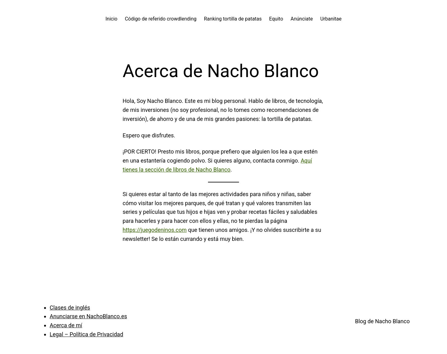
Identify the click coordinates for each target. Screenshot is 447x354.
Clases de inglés (70, 307)
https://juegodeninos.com (155, 230)
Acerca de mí (66, 325)
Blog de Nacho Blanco (382, 321)
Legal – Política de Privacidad (86, 334)
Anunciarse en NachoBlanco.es (88, 316)
